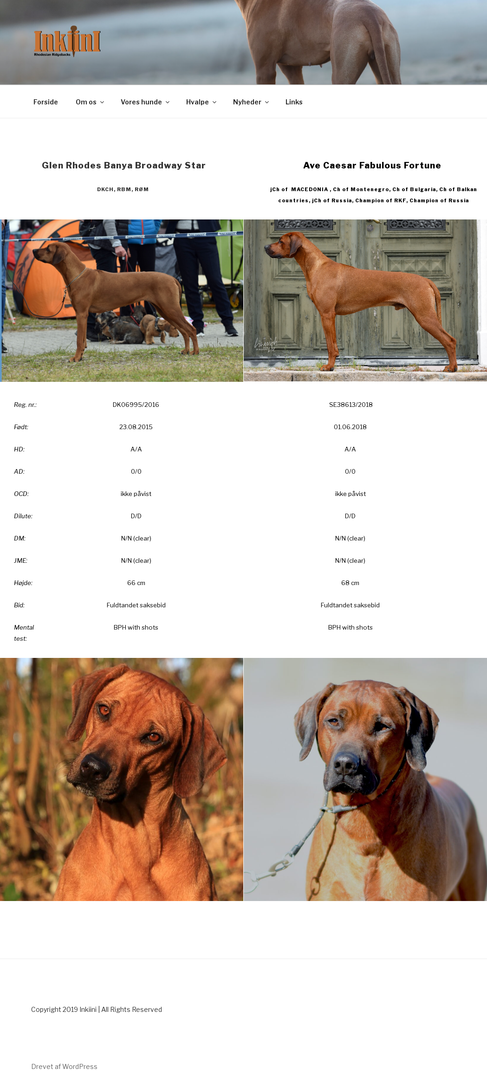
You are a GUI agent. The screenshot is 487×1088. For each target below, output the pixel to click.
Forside (45, 102)
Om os (90, 102)
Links (294, 102)
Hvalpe (202, 102)
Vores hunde (146, 102)
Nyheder (251, 102)
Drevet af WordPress (64, 1066)
